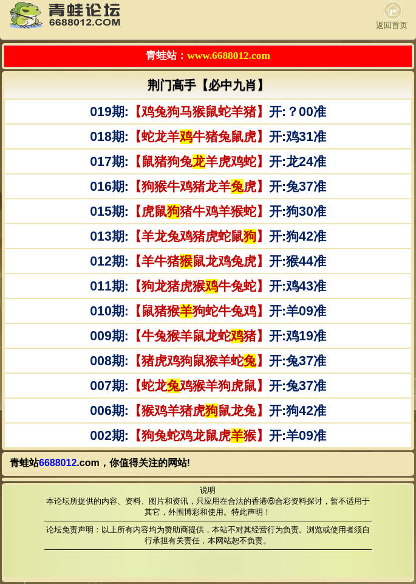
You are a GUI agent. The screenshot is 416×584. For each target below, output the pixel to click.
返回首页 (391, 15)
